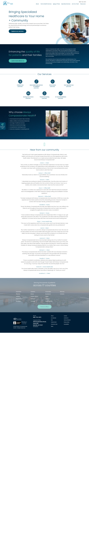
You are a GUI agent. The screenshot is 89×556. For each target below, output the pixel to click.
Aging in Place (56, 4)
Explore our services (17, 31)
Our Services (53, 334)
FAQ (52, 336)
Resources (83, 4)
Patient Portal (53, 338)
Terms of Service (67, 336)
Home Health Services (46, 4)
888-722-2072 (82, 2)
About (37, 4)
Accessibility (66, 340)
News (52, 342)
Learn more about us (17, 61)
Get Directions (35, 342)
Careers (65, 332)
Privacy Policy (66, 338)
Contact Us (66, 334)
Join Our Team (75, 4)
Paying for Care (54, 340)
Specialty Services (65, 4)
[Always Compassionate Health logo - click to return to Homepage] (8, 3)
